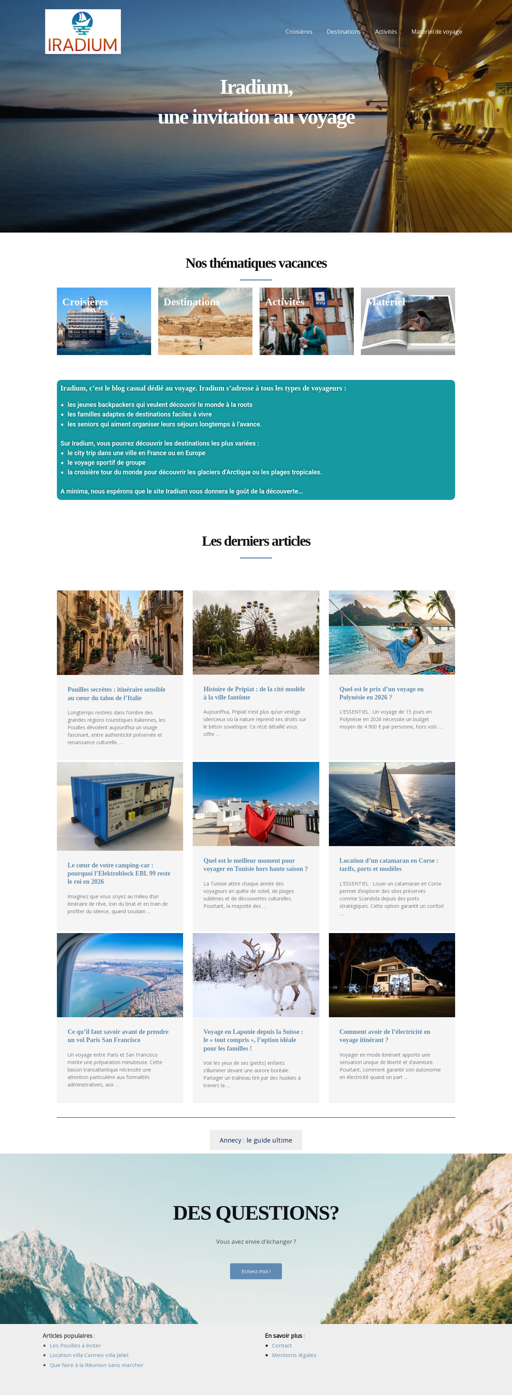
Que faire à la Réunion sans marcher (98, 1365)
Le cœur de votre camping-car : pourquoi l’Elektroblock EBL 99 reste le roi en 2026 (119, 874)
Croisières (308, 32)
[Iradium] (83, 31)
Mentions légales (295, 1355)
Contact (282, 1345)
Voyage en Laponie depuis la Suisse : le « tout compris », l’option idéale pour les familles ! (253, 1040)
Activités (390, 32)
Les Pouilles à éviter (76, 1345)
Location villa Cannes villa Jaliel (91, 1355)
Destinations (351, 32)
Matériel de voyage (438, 32)
